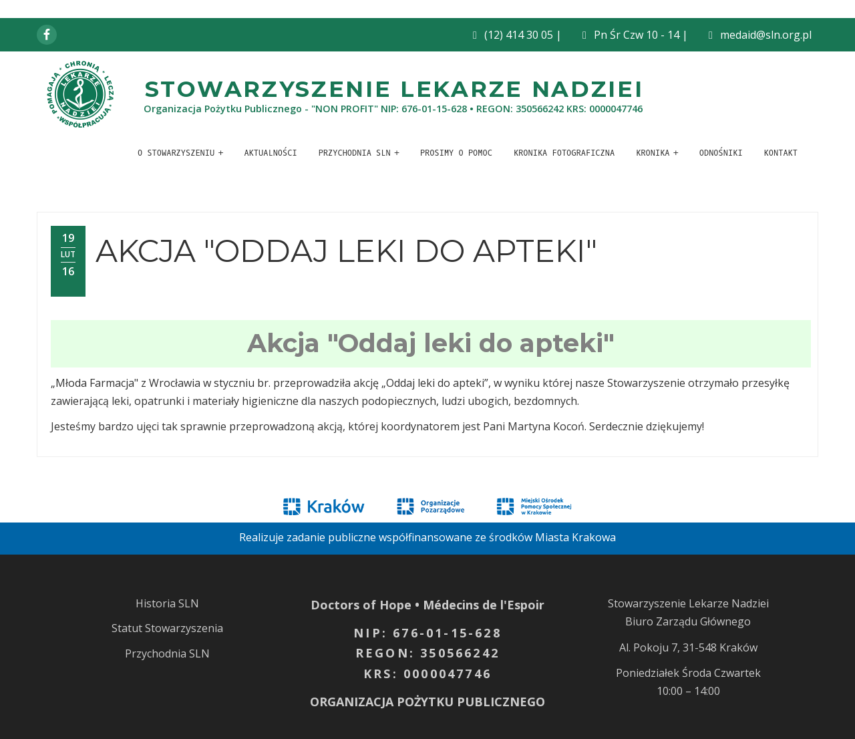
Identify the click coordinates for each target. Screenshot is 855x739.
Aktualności (270, 153)
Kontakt (781, 153)
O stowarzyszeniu (176, 153)
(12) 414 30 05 (518, 34)
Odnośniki (721, 153)
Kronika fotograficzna (564, 153)
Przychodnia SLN (355, 153)
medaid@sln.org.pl (766, 34)
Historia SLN (167, 603)
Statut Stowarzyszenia (167, 628)
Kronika (652, 153)
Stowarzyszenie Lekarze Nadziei (394, 88)
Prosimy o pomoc (456, 153)
